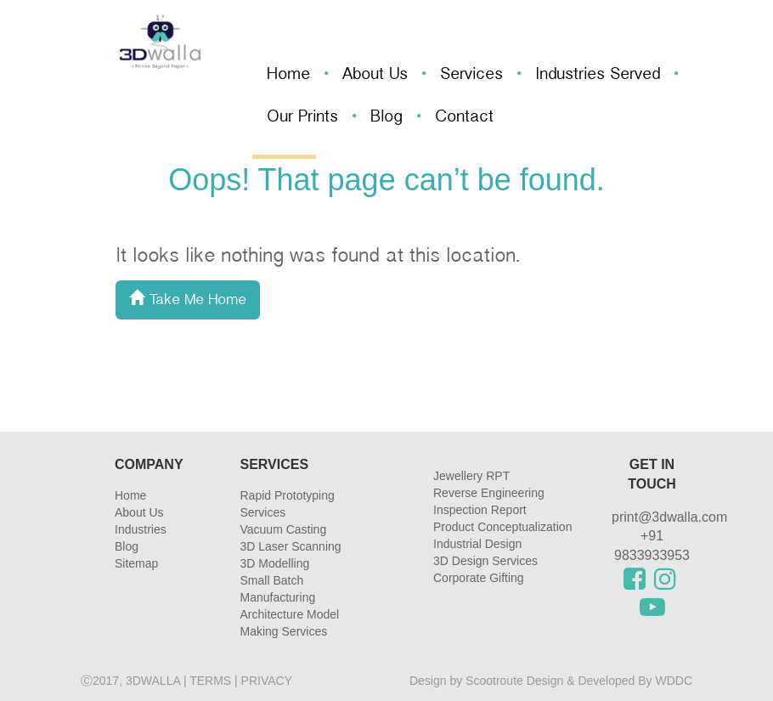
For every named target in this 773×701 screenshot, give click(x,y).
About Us (375, 75)
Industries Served (597, 75)
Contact (464, 117)
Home (288, 75)
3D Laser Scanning (290, 546)
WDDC (673, 680)
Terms (210, 680)
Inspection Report (480, 510)
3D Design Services (485, 561)
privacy (266, 680)
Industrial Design (477, 544)
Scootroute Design (514, 680)
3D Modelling (275, 563)
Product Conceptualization (502, 527)
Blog (386, 117)
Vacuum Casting (283, 529)
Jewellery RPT (471, 476)
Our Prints (302, 117)
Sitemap (136, 563)
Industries (140, 529)
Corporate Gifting (478, 578)
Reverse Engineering (488, 493)
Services (471, 75)
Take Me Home (187, 300)
